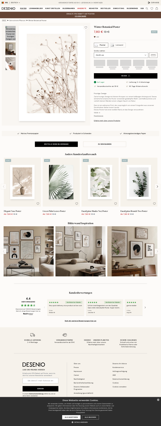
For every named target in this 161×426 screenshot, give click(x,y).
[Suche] (146, 8)
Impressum (78, 371)
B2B (142, 8)
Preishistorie (98, 116)
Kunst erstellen (52, 8)
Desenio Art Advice (120, 364)
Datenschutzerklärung (36, 394)
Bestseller (105, 8)
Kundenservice (118, 367)
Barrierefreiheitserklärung (83, 383)
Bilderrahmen (69, 8)
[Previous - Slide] (3, 186)
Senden (40, 389)
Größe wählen (99, 51)
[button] (153, 55)
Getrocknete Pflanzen (17, 20)
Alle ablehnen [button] (90, 417)
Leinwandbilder (36, 8)
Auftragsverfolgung (120, 371)
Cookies (116, 383)
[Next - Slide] (157, 186)
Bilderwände (132, 8)
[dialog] (80, 411)
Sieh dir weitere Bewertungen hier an (80, 321)
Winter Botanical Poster (37, 20)
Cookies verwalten (120, 387)
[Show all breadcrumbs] (4, 20)
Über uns (77, 364)
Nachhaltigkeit (79, 379)
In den (125, 76)
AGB (114, 375)
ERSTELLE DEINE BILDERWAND (56, 144)
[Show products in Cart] (156, 8)
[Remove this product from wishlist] (86, 27)
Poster (23, 8)
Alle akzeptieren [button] (71, 417)
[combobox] (158, 400)
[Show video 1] (10, 63)
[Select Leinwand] (118, 45)
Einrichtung (118, 8)
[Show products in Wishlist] (151, 8)
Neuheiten (93, 8)
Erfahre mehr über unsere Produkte (107, 121)
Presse (76, 367)
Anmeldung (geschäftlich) (83, 393)
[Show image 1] (10, 33)
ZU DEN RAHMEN (104, 144)
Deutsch (15, 3)
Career (76, 375)
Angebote (81, 8)
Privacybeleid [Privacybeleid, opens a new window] (80, 412)
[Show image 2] (10, 48)
